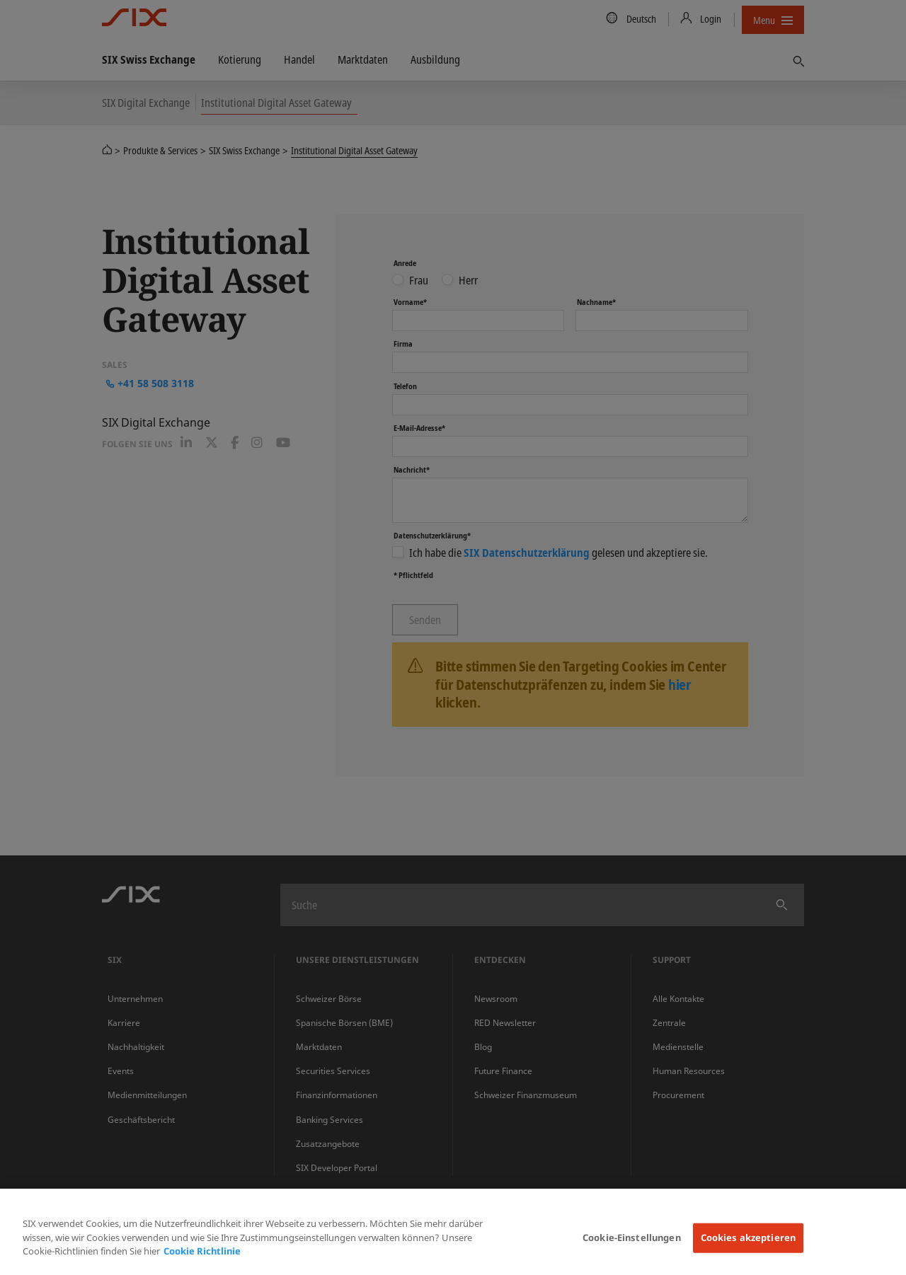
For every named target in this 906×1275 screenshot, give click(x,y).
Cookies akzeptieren (748, 1237)
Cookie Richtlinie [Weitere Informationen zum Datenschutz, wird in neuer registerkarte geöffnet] (202, 1251)
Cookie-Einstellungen (632, 1237)
